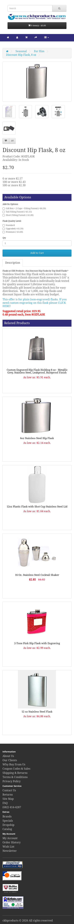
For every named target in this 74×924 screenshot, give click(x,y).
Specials (8, 820)
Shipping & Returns (15, 772)
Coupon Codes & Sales (16, 768)
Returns (8, 794)
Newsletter (10, 850)
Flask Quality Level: (12, 221)
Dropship (8, 825)
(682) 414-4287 (12, 807)
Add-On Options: (10, 204)
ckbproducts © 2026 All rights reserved (28, 920)
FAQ (5, 803)
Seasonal (21, 51)
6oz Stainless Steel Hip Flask (37, 438)
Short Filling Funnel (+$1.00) (18, 215)
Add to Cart (37, 252)
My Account (10, 838)
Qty (4, 238)
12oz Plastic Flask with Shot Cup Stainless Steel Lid (37, 506)
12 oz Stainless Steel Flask (37, 711)
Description (12, 262)
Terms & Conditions (15, 777)
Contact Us (9, 790)
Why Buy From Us (14, 764)
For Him (39, 51)
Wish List (8, 846)
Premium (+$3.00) (13, 232)
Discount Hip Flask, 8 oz (21, 54)
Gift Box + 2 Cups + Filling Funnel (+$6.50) (24, 208)
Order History (12, 842)
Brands (7, 816)
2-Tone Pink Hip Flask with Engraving (37, 643)
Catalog (7, 829)
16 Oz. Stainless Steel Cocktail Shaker (37, 574)
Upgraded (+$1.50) (13, 228)
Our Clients (10, 760)
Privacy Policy (12, 781)
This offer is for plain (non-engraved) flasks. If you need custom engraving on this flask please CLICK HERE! (35, 303)
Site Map (8, 798)
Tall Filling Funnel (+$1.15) (17, 212)
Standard (9, 225)
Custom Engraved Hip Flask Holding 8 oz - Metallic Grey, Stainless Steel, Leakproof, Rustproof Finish (37, 371)
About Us (8, 756)
